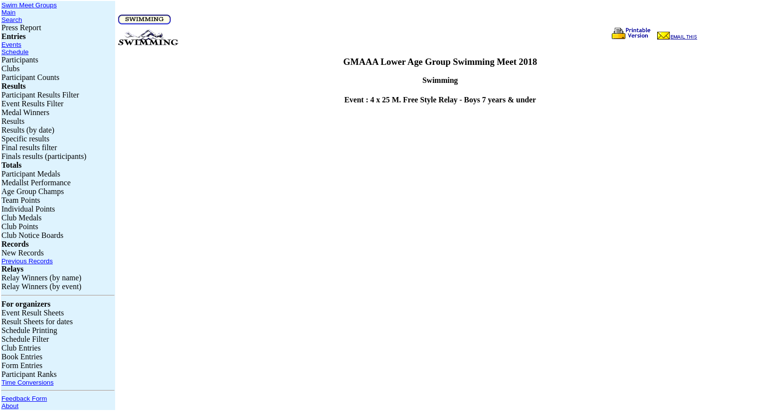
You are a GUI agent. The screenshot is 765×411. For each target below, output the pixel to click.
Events (11, 44)
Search (11, 19)
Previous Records (27, 261)
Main (8, 12)
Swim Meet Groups (29, 5)
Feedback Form (24, 398)
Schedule (15, 52)
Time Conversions (27, 382)
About (10, 406)
